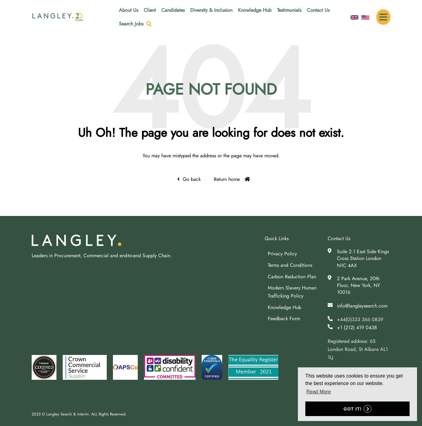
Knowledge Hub (255, 10)
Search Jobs (131, 23)
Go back (192, 179)
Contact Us (318, 10)
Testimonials (289, 10)
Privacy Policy (282, 253)
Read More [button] (318, 391)
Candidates (173, 10)
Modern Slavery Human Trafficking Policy (292, 291)
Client (150, 10)
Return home (227, 179)
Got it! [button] (352, 408)
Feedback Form (284, 318)
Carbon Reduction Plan (292, 276)
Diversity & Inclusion (211, 10)
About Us (128, 10)
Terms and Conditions (290, 265)
